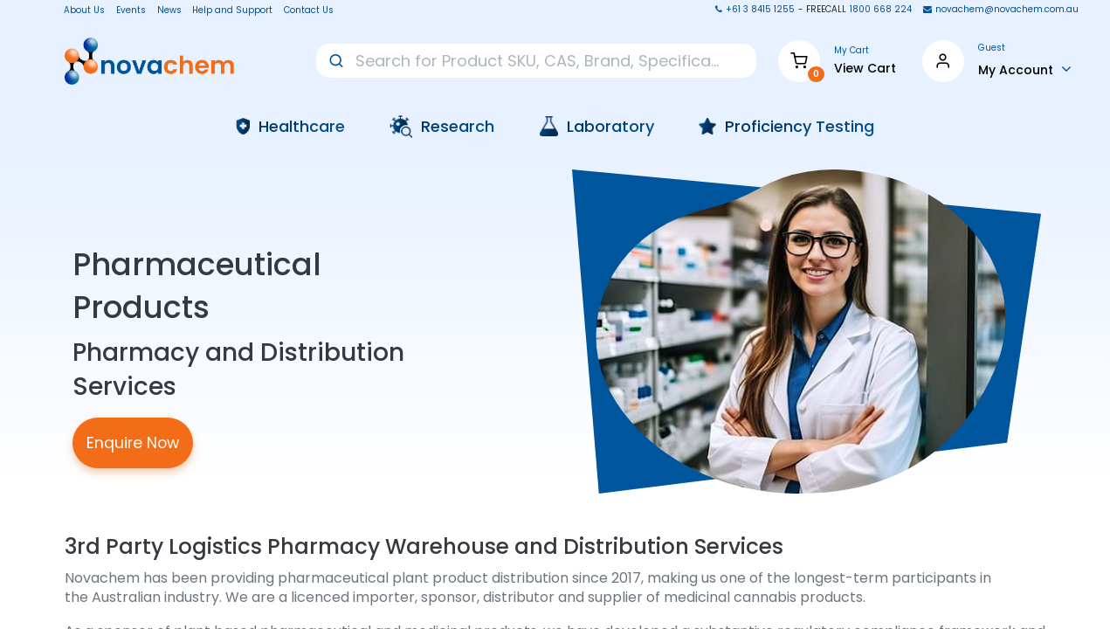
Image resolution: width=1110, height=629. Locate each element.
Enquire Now (132, 442)
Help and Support (232, 10)
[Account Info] (1025, 69)
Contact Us (309, 10)
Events (131, 10)
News (169, 10)
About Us (79, 10)
